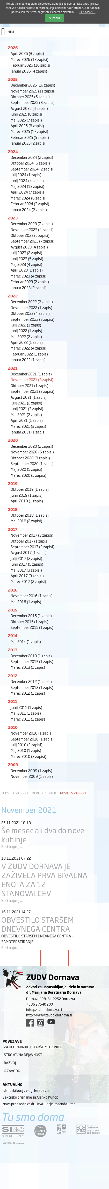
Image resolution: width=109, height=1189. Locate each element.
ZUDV (5, 793)
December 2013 (31, 655)
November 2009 (32, 776)
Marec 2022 (28, 348)
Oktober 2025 (30, 96)
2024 (13, 151)
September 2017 (32, 546)
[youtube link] (51, 1021)
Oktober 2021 (29, 385)
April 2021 (27, 420)
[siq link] (13, 1130)
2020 (13, 440)
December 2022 (32, 301)
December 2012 (31, 681)
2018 (13, 509)
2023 (13, 217)
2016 (13, 590)
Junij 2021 (27, 408)
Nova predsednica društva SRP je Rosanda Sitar (39, 1103)
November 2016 (32, 595)
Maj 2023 (26, 264)
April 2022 (27, 342)
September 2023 (32, 241)
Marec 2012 (28, 693)
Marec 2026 (29, 59)
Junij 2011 (26, 707)
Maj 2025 (26, 120)
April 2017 (27, 575)
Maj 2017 (26, 570)
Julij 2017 (26, 558)
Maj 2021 (26, 414)
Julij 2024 (26, 174)
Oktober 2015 (29, 621)
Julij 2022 (26, 324)
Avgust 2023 (29, 247)
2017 (12, 529)
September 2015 (32, 627)
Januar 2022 (28, 359)
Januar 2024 (29, 209)
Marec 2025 (29, 131)
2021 (12, 368)
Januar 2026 (29, 71)
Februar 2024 (30, 203)
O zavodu (20, 793)
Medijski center (44, 793)
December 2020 (32, 446)
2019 (13, 483)
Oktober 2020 (30, 457)
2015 (12, 610)
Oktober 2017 (29, 541)
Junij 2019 (26, 495)
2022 (13, 295)
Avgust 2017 (29, 552)
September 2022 (32, 319)
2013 (12, 649)
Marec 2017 (28, 581)
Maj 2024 (27, 186)
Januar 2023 (29, 287)
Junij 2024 (27, 180)
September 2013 (32, 661)
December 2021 (31, 373)
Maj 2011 (26, 713)
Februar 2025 (30, 137)
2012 (12, 675)
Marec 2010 (28, 756)
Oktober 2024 (30, 163)
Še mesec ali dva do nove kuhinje (42, 834)
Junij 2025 (27, 114)
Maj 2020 (26, 469)
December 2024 (32, 157)
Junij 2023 (27, 258)
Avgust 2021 (29, 397)
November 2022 (31, 307)
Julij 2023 (26, 252)
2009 (13, 764)
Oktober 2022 (30, 313)
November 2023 (32, 229)
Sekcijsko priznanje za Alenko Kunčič (30, 1097)
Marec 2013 (28, 667)
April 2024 (27, 192)
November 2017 (32, 535)
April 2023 (27, 270)
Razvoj (10, 1062)
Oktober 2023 (30, 235)
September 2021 (32, 391)
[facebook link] (30, 1023)
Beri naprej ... (12, 846)
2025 (13, 79)
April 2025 (27, 125)
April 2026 (27, 53)
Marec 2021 (28, 426)
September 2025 (33, 102)
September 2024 (33, 169)
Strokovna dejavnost (23, 1054)
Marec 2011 (28, 719)
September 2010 (32, 739)
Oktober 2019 (30, 489)
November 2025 (33, 91)
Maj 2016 (26, 601)
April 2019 (27, 500)
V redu (54, 18)
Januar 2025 (29, 143)
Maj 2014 (26, 641)
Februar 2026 (31, 65)
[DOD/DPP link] (61, 1129)
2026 (13, 47)
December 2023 (32, 223)
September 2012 (32, 687)
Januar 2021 (28, 432)
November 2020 (32, 451)
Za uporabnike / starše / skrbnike (33, 1046)
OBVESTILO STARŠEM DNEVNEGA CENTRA (37, 924)
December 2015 (31, 615)
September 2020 (32, 463)
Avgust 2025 (29, 108)
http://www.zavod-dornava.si (49, 1014)
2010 (13, 727)
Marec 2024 (29, 198)
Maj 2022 (26, 336)
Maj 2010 (26, 750)
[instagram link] (40, 1023)
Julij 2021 (26, 402)
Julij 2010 (26, 744)
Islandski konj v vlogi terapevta (26, 1090)
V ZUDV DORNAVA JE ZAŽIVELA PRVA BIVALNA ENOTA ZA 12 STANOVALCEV (44, 879)
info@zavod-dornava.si (44, 1009)
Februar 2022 (29, 354)
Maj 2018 (26, 520)
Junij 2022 (26, 330)
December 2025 (33, 85)
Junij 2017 (27, 564)
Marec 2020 (28, 475)
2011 (12, 701)
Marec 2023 (28, 276)
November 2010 (32, 733)
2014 (12, 635)
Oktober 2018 (30, 515)
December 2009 (31, 770)
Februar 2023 (30, 281)
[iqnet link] (40, 1130)
